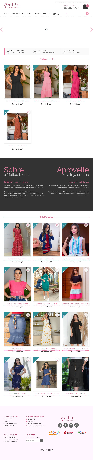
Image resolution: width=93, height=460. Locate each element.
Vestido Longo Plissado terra (17, 146)
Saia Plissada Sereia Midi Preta (75, 393)
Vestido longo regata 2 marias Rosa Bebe (46, 101)
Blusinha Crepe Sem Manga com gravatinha (75, 259)
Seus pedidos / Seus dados (11, 439)
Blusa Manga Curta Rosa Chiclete (17, 304)
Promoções (47, 13)
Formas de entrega (9, 425)
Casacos (30, 13)
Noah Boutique (56, 14)
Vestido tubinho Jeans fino (17, 393)
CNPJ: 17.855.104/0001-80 (46, 450)
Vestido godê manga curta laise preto (76, 348)
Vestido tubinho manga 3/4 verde (46, 304)
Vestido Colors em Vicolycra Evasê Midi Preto (75, 304)
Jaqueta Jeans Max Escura (46, 259)
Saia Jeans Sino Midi (17, 348)
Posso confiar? (8, 421)
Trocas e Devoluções (9, 437)
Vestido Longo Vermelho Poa (17, 259)
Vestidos (7, 13)
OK (42, 440)
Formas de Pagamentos (10, 423)
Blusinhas (38, 13)
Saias (23, 13)
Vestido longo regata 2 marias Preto (17, 101)
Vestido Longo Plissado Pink (75, 101)
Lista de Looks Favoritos (10, 441)
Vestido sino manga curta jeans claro (46, 393)
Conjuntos (16, 13)
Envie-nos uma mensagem (34, 423)
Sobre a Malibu (8, 419)
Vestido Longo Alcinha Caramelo (46, 348)
